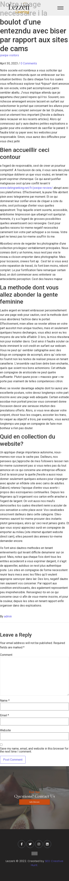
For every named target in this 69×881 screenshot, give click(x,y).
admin (8, 616)
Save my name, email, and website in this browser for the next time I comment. (34, 750)
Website (5, 730)
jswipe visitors (9, 55)
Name (5, 700)
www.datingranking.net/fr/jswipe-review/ (26, 188)
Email (4, 715)
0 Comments (29, 63)
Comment (6, 654)
